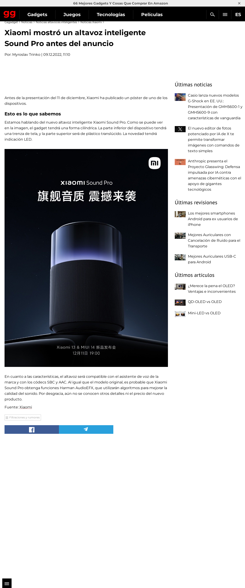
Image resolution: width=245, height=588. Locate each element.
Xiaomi (25, 540)
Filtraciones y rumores (24, 550)
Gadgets (37, 14)
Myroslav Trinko (26, 54)
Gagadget (9, 13)
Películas (152, 14)
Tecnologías (111, 14)
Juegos (72, 14)
